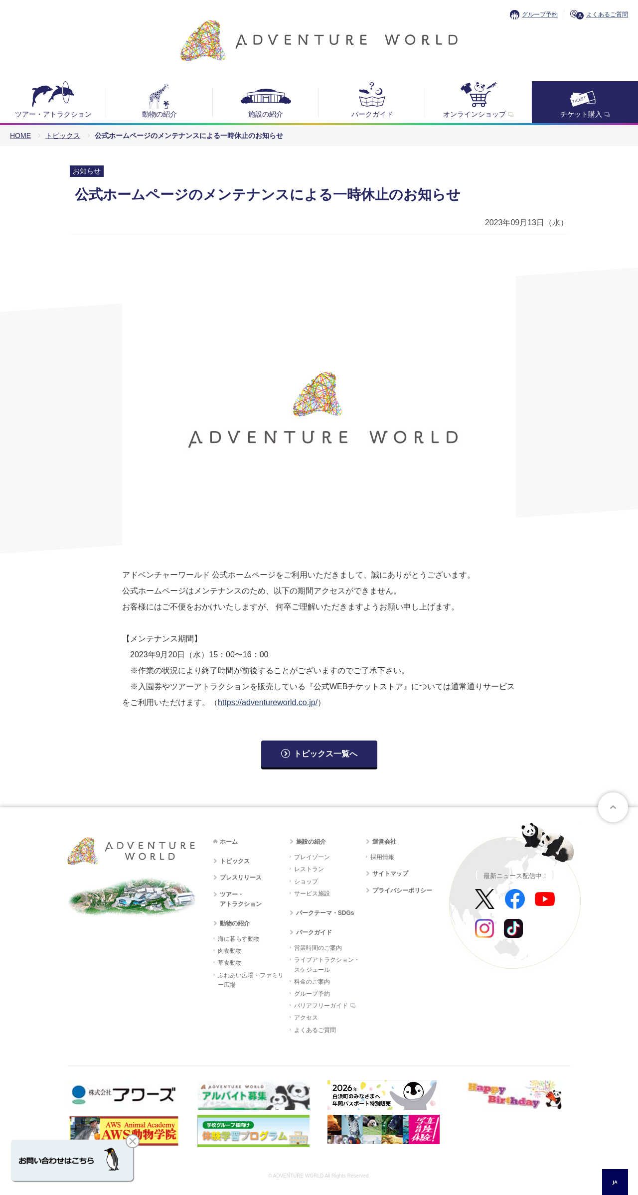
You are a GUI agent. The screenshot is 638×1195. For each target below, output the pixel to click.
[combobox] (615, 1182)
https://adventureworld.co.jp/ (268, 702)
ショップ (306, 881)
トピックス (62, 136)
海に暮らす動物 (239, 938)
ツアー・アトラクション (53, 114)
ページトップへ (613, 807)
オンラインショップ (474, 114)
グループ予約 (540, 14)
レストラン (309, 869)
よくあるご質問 (607, 14)
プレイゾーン (312, 857)
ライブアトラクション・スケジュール (327, 964)
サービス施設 (312, 893)
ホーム (229, 841)
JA (615, 1182)
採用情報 (382, 857)
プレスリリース (241, 877)
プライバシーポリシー (402, 890)
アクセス (306, 1017)
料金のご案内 (312, 981)
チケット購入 (581, 114)
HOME (20, 136)
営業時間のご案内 (318, 947)
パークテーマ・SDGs (325, 912)
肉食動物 (230, 950)
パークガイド (372, 114)
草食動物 (230, 962)
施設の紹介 (265, 114)
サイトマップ (390, 873)
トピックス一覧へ (325, 753)
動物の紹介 (159, 114)
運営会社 (384, 841)
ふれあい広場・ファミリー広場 (251, 980)
